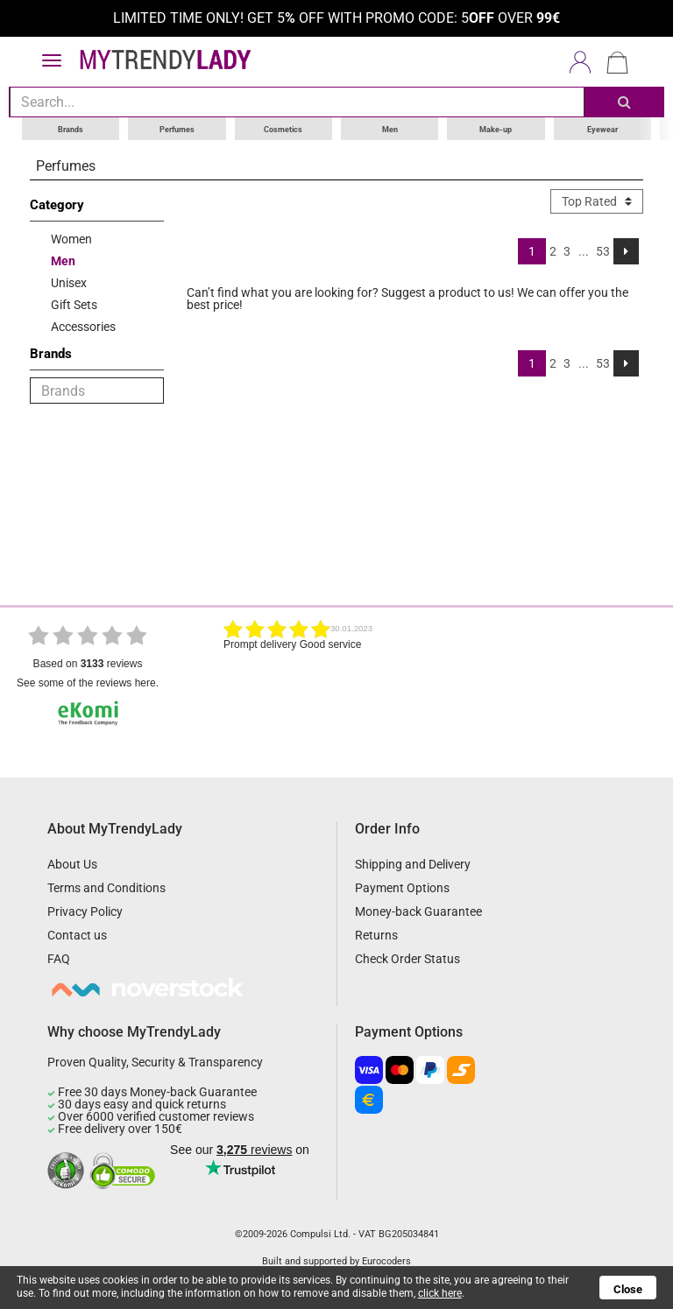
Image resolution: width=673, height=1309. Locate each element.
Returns (376, 934)
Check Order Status (407, 958)
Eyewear (602, 127)
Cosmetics (283, 127)
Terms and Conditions (106, 887)
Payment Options (402, 887)
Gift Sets (74, 304)
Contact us (77, 934)
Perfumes (177, 127)
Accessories (83, 326)
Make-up (495, 127)
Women (71, 238)
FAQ (58, 958)
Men (390, 127)
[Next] (626, 250)
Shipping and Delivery (413, 863)
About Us (72, 863)
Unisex (69, 282)
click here (439, 1293)
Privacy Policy (85, 911)
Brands (70, 127)
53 (603, 250)
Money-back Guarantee (418, 911)
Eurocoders (386, 1260)
